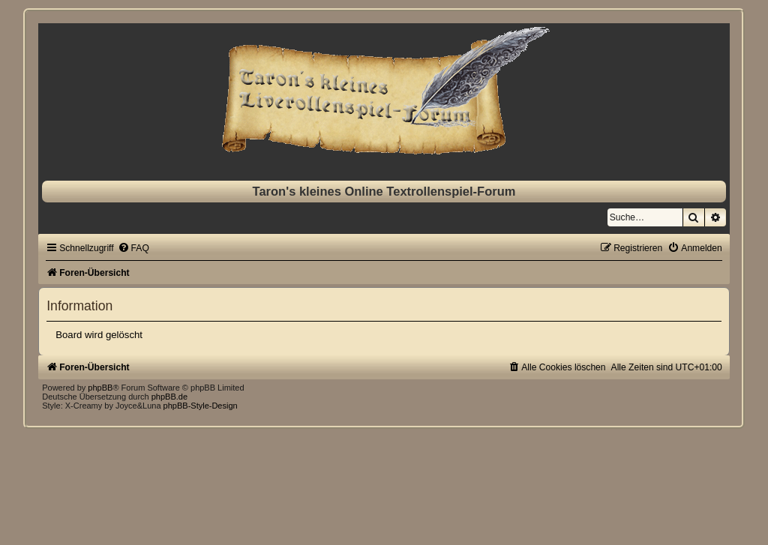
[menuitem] (133, 248)
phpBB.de (170, 396)
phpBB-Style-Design (201, 405)
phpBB (100, 387)
